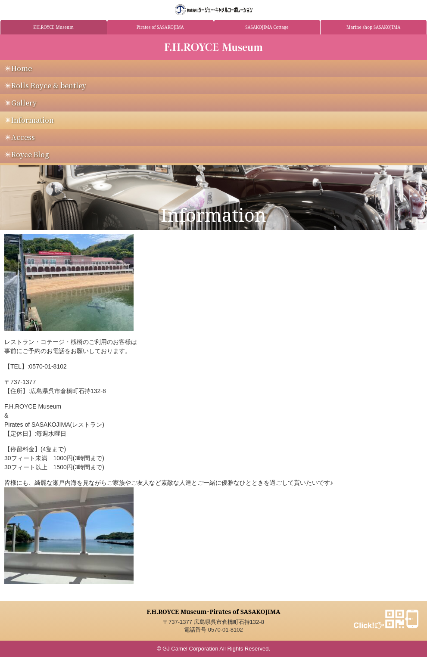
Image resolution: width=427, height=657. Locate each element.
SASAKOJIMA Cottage (266, 27)
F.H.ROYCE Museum (53, 27)
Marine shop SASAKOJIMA (373, 27)
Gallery (24, 103)
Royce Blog (30, 154)
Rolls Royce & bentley (48, 85)
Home (21, 68)
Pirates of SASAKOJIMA (160, 27)
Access (23, 137)
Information (32, 120)
